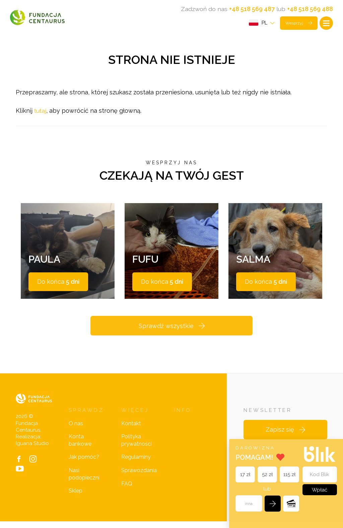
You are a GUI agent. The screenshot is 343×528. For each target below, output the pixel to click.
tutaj (40, 113)
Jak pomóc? (84, 464)
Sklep (75, 498)
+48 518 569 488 (310, 8)
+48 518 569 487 (252, 8)
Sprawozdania (139, 477)
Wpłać (319, 489)
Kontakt (131, 430)
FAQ (126, 490)
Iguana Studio (32, 450)
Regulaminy (136, 464)
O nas (76, 430)
